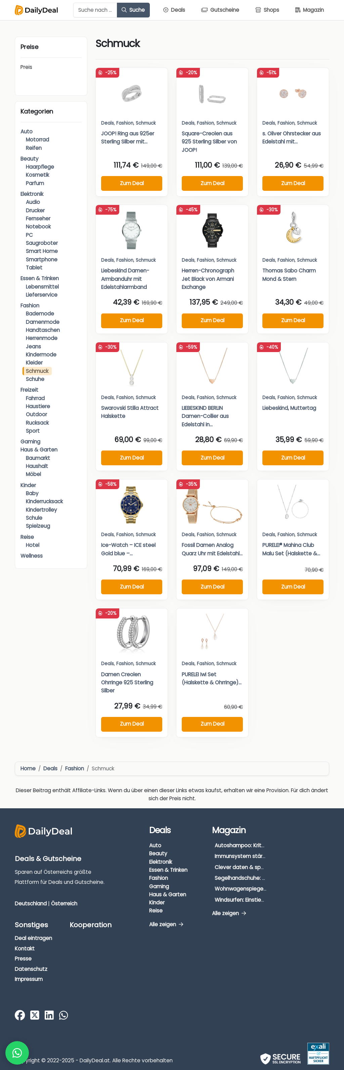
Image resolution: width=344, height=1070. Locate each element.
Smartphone (41, 259)
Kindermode (41, 354)
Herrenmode (41, 338)
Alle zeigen (166, 924)
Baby (32, 493)
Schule (34, 517)
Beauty (29, 158)
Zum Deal (132, 183)
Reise (27, 537)
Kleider (34, 362)
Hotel (32, 545)
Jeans (33, 346)
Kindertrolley (41, 509)
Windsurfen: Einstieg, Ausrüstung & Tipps (265, 899)
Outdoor (36, 414)
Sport (33, 430)
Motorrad (37, 139)
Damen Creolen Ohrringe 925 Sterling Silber (127, 682)
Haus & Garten (38, 449)
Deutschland (31, 903)
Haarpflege (40, 166)
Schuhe (35, 379)
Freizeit (29, 389)
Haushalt (37, 466)
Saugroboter (42, 243)
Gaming (30, 441)
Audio (33, 202)
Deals (107, 123)
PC (29, 235)
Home (28, 768)
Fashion (29, 305)
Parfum (35, 183)
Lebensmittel (42, 286)
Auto (26, 131)
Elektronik (31, 194)
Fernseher (38, 218)
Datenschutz (31, 969)
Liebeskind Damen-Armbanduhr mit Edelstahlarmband (125, 279)
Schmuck (37, 371)
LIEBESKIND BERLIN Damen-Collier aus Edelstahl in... (205, 416)
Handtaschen (43, 330)
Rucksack (37, 422)
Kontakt (25, 948)
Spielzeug (38, 525)
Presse (23, 958)
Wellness (31, 555)
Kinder (28, 485)
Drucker (35, 210)
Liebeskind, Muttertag (289, 408)
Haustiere (38, 406)
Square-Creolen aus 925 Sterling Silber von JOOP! (209, 142)
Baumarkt (38, 458)
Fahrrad (35, 398)
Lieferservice (41, 294)
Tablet (34, 267)
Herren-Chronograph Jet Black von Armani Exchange (208, 279)
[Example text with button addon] (95, 10)
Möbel (33, 474)
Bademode (40, 313)
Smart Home (42, 251)
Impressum (29, 979)
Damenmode (42, 322)
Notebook (38, 226)
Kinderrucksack (44, 501)
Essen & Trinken (39, 278)
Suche (133, 9)
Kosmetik (37, 174)
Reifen (34, 148)
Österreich (64, 903)
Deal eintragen (33, 938)
